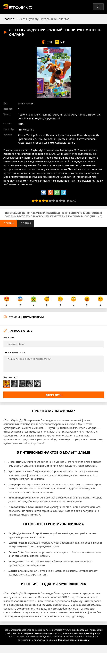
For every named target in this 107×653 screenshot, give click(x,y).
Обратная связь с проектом (73, 639)
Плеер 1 (8, 223)
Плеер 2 (26, 223)
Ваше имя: (9, 337)
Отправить (53, 395)
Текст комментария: (14, 352)
